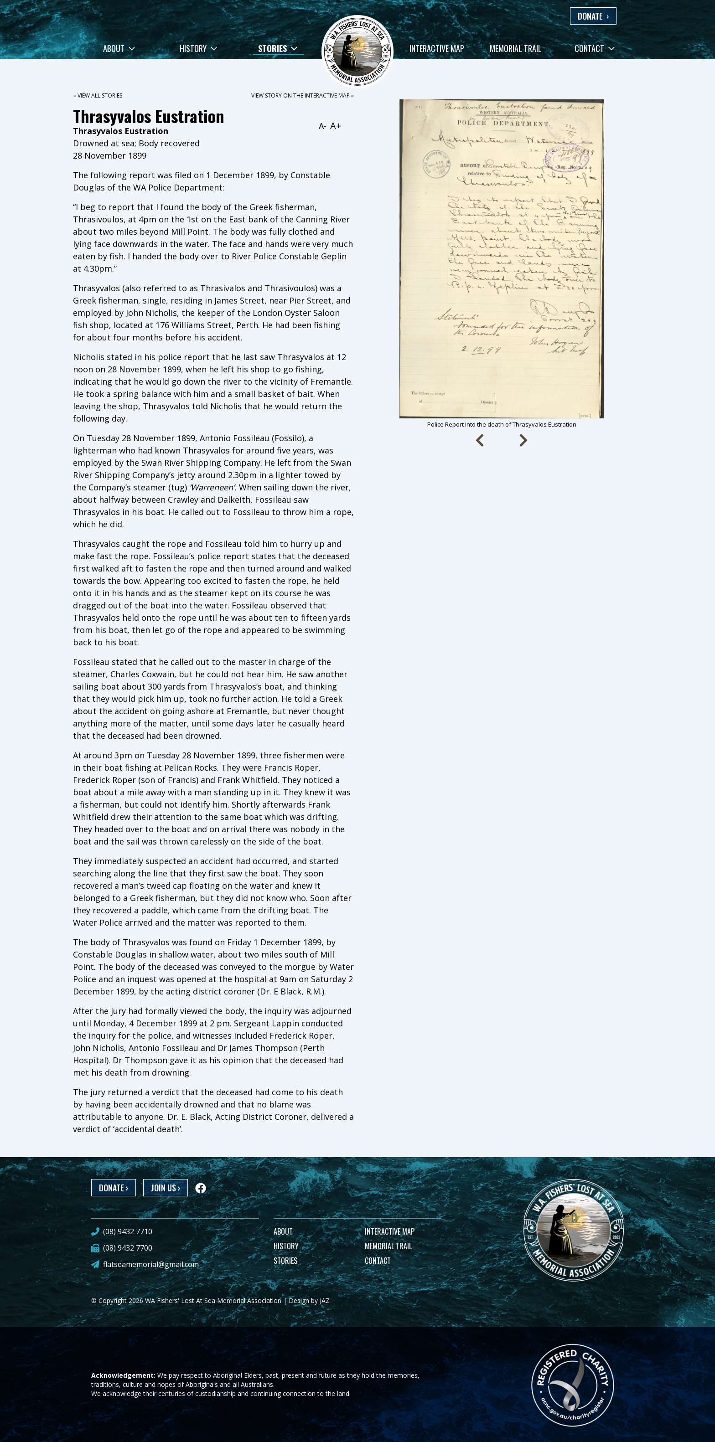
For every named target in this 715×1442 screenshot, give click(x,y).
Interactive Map (436, 48)
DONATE (593, 16)
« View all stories (97, 95)
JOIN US (165, 1187)
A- (322, 125)
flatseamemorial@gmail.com (151, 1264)
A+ (335, 125)
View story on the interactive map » (302, 95)
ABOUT (283, 1231)
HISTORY (286, 1246)
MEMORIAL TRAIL (388, 1246)
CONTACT (378, 1260)
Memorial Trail (516, 48)
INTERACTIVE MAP (389, 1231)
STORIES (285, 1260)
